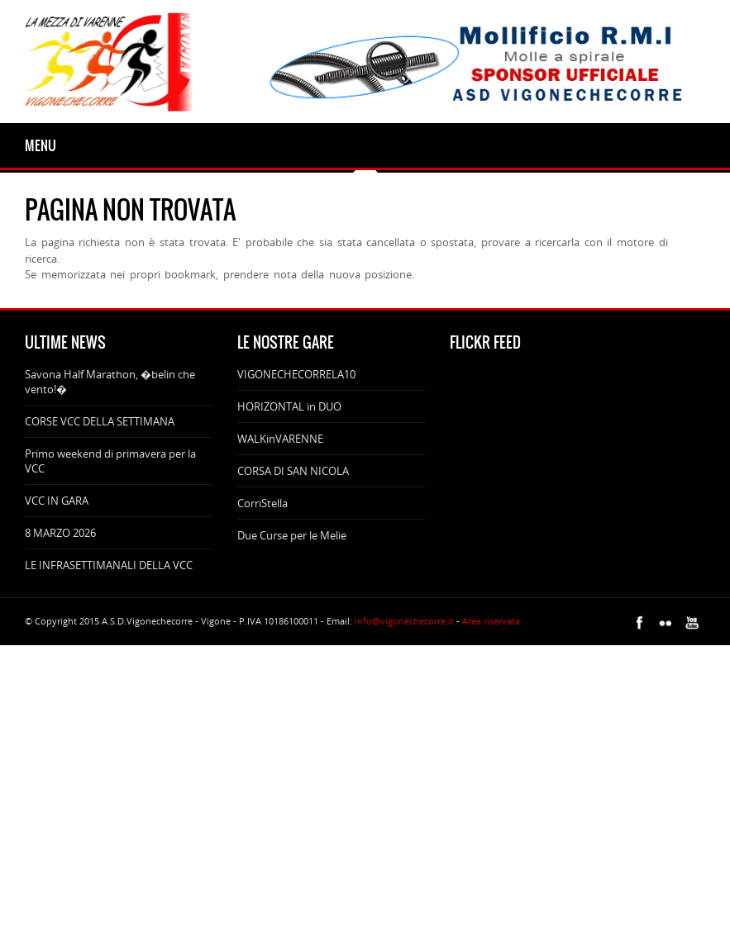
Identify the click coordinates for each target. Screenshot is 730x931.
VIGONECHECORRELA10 (296, 374)
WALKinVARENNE (280, 438)
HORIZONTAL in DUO (289, 406)
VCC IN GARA (56, 500)
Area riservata (491, 621)
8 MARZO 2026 (60, 532)
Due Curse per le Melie (291, 535)
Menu (40, 145)
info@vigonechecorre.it (404, 621)
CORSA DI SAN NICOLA (293, 470)
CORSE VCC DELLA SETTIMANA (99, 421)
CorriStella (262, 503)
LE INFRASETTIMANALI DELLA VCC (109, 565)
